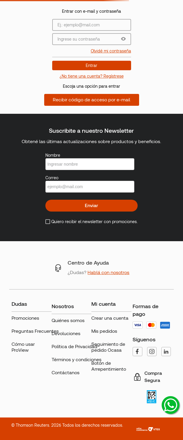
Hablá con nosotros (108, 272)
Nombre (52, 155)
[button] (123, 39)
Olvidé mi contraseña (111, 51)
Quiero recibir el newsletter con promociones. (94, 221)
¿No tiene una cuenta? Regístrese (92, 76)
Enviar (91, 205)
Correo (51, 177)
